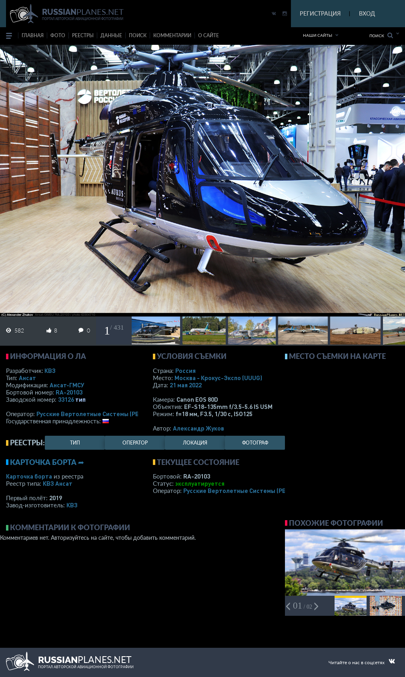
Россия (185, 370)
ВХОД (367, 13)
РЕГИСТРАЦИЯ (320, 13)
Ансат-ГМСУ (67, 385)
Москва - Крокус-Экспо (218, 377)
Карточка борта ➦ (47, 462)
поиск (137, 35)
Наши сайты (317, 35)
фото (57, 35)
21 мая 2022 (186, 385)
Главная (33, 35)
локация (195, 443)
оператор (135, 443)
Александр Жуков (198, 428)
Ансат (27, 377)
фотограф (255, 443)
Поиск (381, 35)
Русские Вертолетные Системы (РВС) (90, 413)
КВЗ (50, 370)
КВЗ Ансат (57, 483)
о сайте (208, 35)
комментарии (172, 35)
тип (80, 399)
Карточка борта (29, 476)
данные (111, 35)
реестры (83, 35)
